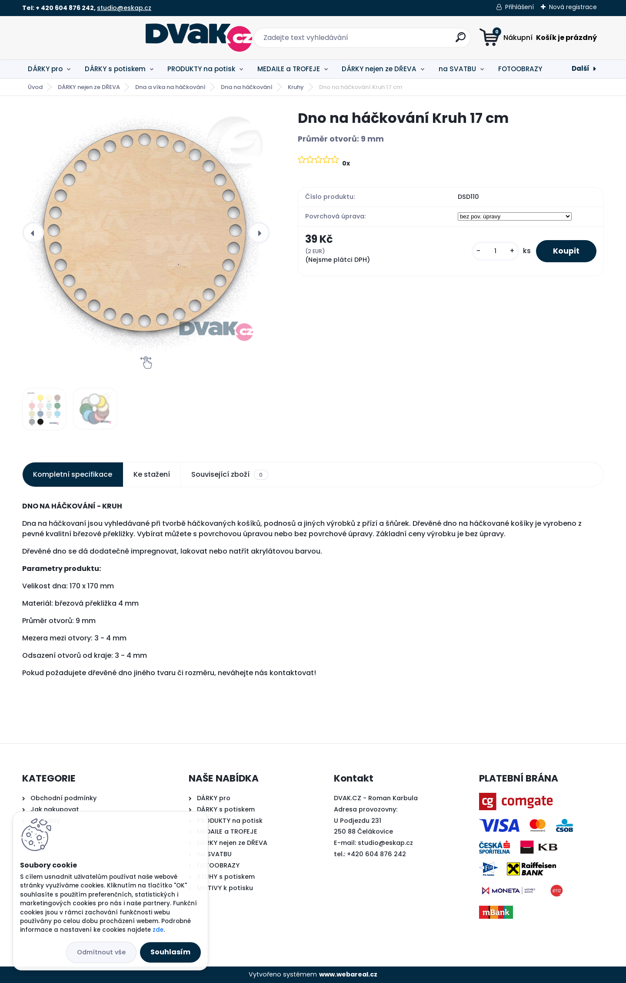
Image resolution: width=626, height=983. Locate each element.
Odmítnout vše (101, 952)
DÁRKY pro (45, 68)
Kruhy (296, 87)
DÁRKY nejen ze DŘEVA (379, 68)
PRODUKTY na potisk (201, 68)
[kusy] (495, 251)
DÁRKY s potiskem (115, 68)
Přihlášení (519, 7)
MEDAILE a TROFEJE (288, 68)
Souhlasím (170, 952)
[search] (399, 40)
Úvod (35, 87)
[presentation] (33, 233)
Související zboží (229, 474)
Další (580, 68)
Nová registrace (573, 7)
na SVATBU (457, 68)
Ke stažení (151, 474)
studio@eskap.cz (124, 7)
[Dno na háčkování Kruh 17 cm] (146, 232)
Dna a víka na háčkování (170, 87)
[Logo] (75, 37)
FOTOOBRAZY (520, 68)
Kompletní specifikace (72, 474)
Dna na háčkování (247, 87)
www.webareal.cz (348, 974)
